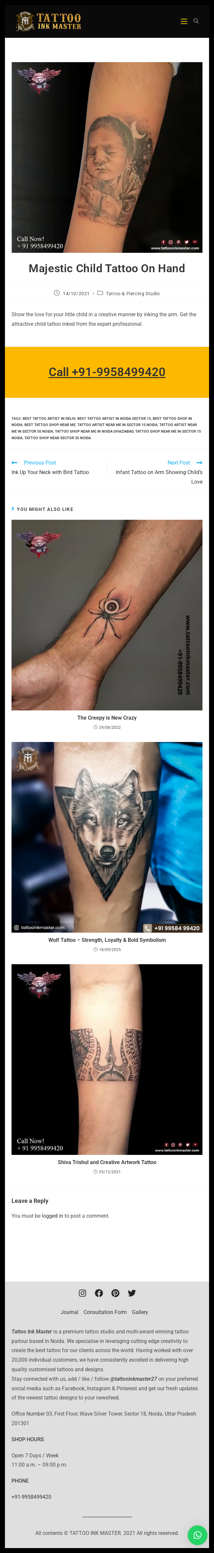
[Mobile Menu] (185, 21)
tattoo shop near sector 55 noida (57, 438)
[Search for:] (194, 21)
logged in (52, 1216)
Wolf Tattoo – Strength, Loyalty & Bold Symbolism (107, 940)
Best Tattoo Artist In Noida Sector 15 (114, 419)
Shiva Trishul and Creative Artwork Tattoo (107, 1162)
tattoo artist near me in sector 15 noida (117, 425)
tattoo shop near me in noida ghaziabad (94, 431)
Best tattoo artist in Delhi (49, 419)
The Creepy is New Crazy (107, 718)
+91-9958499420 (31, 1497)
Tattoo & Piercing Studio (133, 293)
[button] (197, 1535)
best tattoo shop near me (49, 425)
